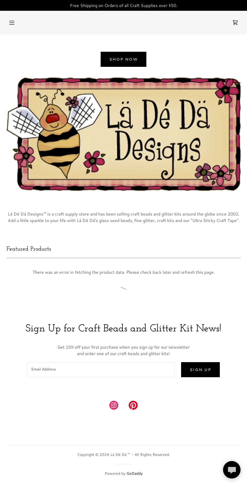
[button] (11, 22)
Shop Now (123, 59)
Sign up (200, 369)
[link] (235, 22)
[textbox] (101, 369)
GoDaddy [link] (134, 473)
